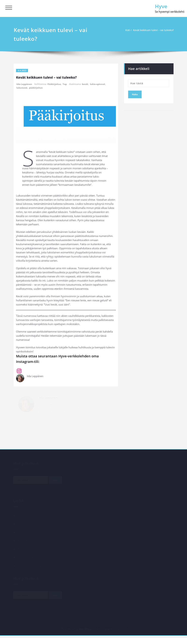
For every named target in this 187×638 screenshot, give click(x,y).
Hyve (161, 6)
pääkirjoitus (37, 87)
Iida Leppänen (24, 84)
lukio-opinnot (100, 84)
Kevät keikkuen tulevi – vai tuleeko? (153, 30)
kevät (87, 84)
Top (66, 84)
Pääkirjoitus (55, 84)
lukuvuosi (22, 87)
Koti (125, 30)
